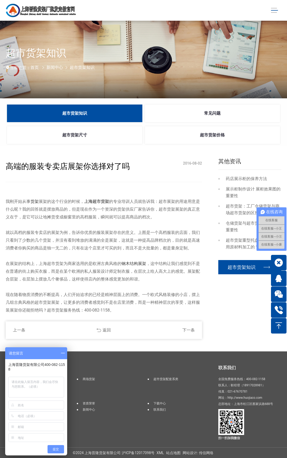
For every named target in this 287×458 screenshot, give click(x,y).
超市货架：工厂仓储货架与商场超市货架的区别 (253, 209)
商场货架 (89, 379)
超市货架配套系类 (165, 379)
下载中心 (159, 403)
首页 (34, 67)
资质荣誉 (89, 403)
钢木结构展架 (133, 263)
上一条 (19, 330)
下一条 (188, 330)
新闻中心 (54, 67)
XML (160, 453)
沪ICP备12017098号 (138, 453)
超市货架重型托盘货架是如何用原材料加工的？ (253, 243)
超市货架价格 (212, 134)
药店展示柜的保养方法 (246, 178)
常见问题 (212, 113)
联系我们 (159, 409)
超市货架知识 (82, 67)
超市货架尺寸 (74, 134)
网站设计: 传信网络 (198, 453)
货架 (34, 201)
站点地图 (173, 453)
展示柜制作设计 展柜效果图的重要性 (253, 192)
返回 (107, 330)
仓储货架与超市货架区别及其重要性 (253, 226)
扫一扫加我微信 (229, 438)
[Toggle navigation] (274, 10)
